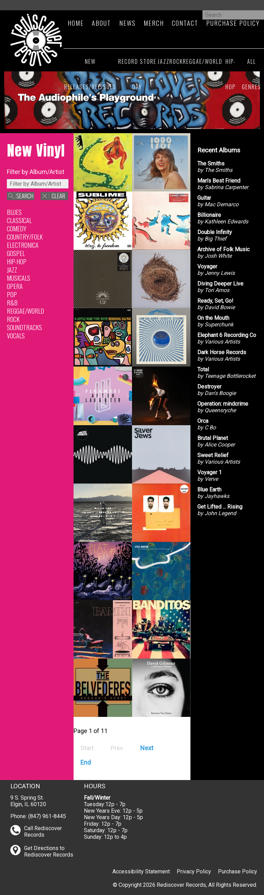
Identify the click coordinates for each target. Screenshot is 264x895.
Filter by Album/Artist (35, 171)
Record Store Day (137, 74)
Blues (14, 212)
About (101, 22)
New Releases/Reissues (90, 74)
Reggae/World (202, 61)
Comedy (16, 228)
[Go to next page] (146, 748)
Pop (12, 294)
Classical (19, 220)
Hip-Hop (231, 74)
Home (76, 22)
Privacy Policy (194, 871)
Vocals (16, 335)
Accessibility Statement (141, 871)
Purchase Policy (237, 871)
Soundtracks (24, 327)
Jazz (163, 61)
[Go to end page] (85, 762)
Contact (185, 22)
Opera (15, 286)
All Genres (251, 74)
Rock (176, 61)
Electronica (22, 244)
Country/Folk (25, 236)
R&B (12, 302)
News (127, 22)
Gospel (16, 253)
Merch (154, 22)
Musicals (18, 277)
